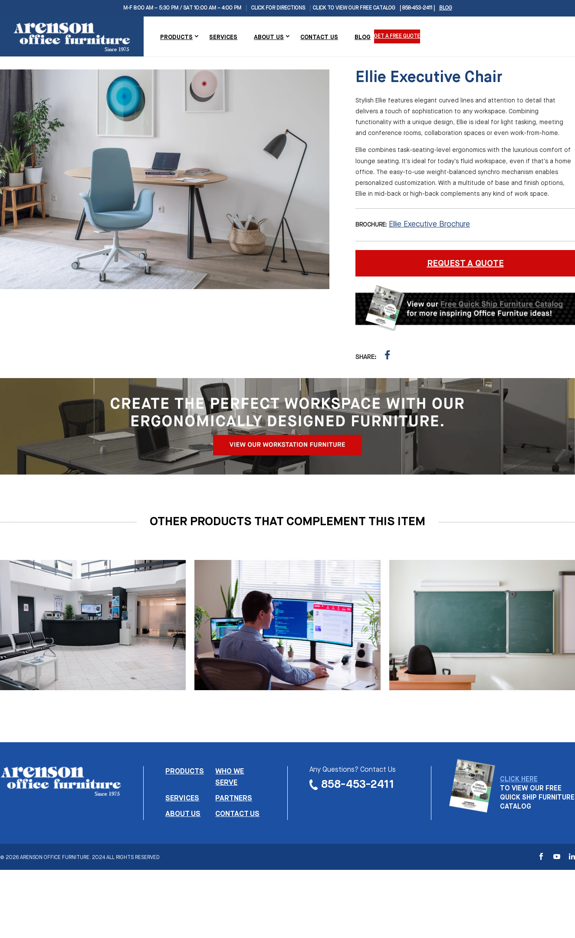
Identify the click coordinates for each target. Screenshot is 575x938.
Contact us (237, 814)
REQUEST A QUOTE (465, 263)
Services (223, 37)
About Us (269, 37)
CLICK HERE (519, 779)
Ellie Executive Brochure (429, 224)
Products (176, 37)
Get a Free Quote (397, 36)
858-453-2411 (357, 784)
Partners (233, 798)
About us (182, 814)
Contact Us (319, 37)
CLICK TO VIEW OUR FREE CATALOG (354, 8)
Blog (445, 8)
